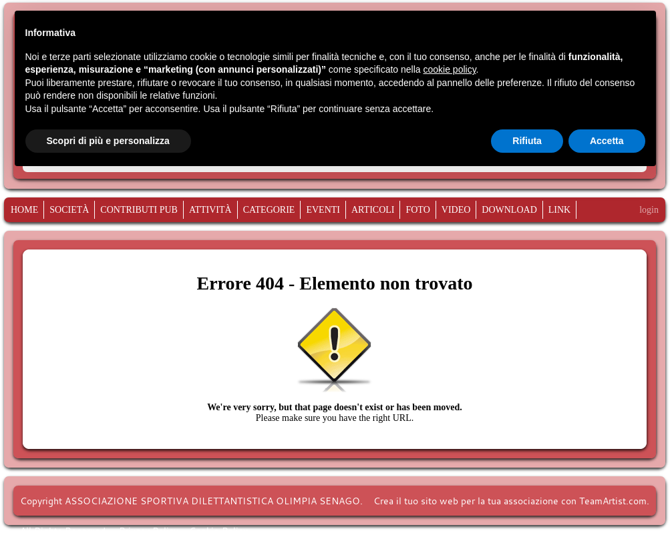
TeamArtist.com (613, 500)
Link (559, 210)
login (649, 210)
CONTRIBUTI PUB (139, 210)
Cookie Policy (218, 530)
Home (24, 210)
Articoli (372, 210)
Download (509, 210)
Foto (417, 210)
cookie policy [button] (449, 69)
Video (456, 210)
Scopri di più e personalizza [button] (108, 140)
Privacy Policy (148, 530)
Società (69, 210)
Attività (210, 210)
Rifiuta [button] (527, 140)
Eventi (323, 210)
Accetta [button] (607, 140)
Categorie (269, 210)
